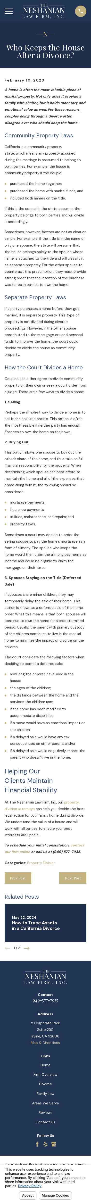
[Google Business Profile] (53, 1144)
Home (45, 1065)
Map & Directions (45, 1042)
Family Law (45, 1093)
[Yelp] (45, 1144)
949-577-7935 (45, 1000)
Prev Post (18, 878)
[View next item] (27, 948)
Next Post (73, 878)
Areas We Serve (45, 1103)
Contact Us (45, 1122)
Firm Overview (45, 1074)
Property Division (41, 863)
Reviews (45, 1112)
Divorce (45, 1084)
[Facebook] (37, 1144)
